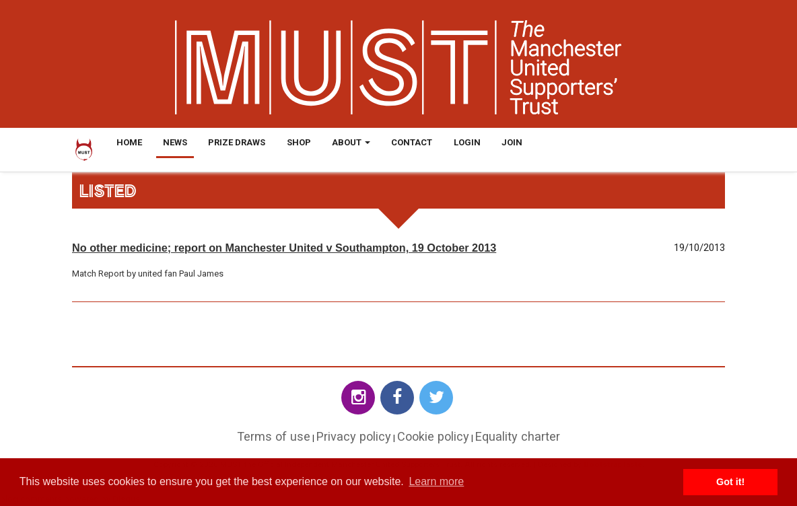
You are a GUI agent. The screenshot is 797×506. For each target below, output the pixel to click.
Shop (299, 142)
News (175, 142)
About (351, 142)
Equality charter (517, 436)
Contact (411, 142)
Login (467, 142)
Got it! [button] (730, 481)
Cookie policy (433, 436)
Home (129, 142)
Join (511, 142)
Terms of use (273, 436)
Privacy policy (353, 436)
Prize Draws (236, 142)
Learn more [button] (436, 481)
